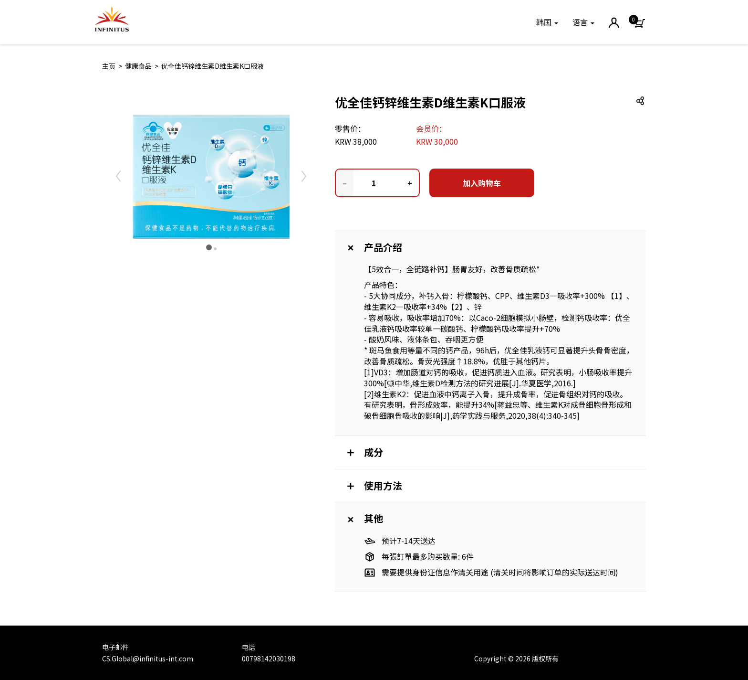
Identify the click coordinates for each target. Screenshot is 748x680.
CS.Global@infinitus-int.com (147, 658)
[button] (547, 22)
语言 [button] (583, 22)
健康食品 (138, 66)
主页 (108, 66)
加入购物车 (482, 183)
